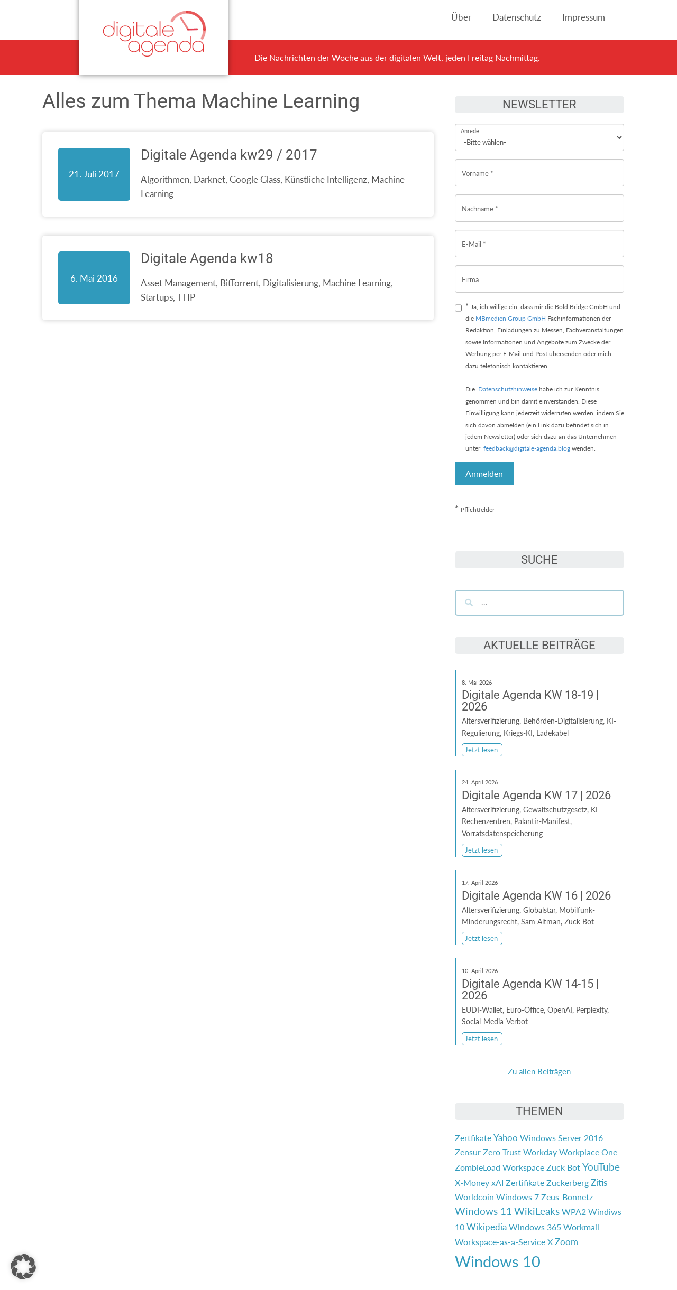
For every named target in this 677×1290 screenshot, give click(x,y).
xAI (497, 1182)
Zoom (566, 1241)
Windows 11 (483, 1211)
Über (461, 17)
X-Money (472, 1182)
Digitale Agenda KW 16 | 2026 (536, 895)
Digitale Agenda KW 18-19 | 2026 (530, 700)
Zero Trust (502, 1152)
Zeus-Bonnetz (567, 1197)
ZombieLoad (477, 1167)
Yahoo (505, 1137)
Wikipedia (486, 1226)
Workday (540, 1152)
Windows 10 (498, 1261)
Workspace (523, 1167)
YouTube (601, 1167)
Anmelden (484, 474)
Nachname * (480, 200)
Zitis (599, 1182)
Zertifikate (525, 1182)
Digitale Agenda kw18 (207, 258)
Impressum (583, 17)
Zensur (468, 1152)
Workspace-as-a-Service (500, 1242)
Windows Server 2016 (561, 1138)
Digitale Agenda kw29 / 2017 (229, 155)
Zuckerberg (567, 1182)
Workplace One (588, 1152)
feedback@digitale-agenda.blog (526, 448)
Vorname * (477, 165)
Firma (470, 271)
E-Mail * (474, 235)
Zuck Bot (563, 1167)
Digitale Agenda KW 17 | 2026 (536, 795)
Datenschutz (516, 17)
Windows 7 (517, 1197)
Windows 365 (535, 1227)
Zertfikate (473, 1138)
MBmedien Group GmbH (510, 318)
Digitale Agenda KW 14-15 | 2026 (530, 989)
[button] (23, 1267)
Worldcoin (474, 1197)
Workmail (581, 1227)
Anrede (470, 124)
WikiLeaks (537, 1211)
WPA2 (574, 1212)
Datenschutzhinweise (507, 389)
